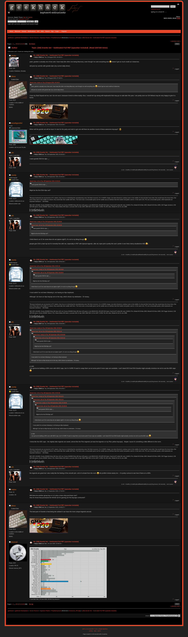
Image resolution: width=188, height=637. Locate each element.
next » (179, 41)
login (24, 17)
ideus (13, 76)
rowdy (13, 175)
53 (24, 44)
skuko (13, 56)
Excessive (72, 37)
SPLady (78, 37)
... (15, 44)
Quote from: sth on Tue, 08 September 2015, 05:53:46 (45, 393)
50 (18, 44)
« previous (173, 41)
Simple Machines (103, 629)
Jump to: (147, 615)
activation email (23, 19)
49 (16, 44)
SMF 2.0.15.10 (86, 629)
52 (22, 44)
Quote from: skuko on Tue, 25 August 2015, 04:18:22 (45, 82)
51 (20, 44)
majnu (13, 489)
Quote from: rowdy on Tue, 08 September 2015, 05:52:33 (46, 328)
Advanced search (155, 9)
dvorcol (14, 542)
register (30, 17)
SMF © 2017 (94, 629)
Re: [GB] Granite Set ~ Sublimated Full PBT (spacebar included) (56, 55)
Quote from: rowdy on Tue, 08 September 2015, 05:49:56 (46, 221)
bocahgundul (16, 123)
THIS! (178, 18)
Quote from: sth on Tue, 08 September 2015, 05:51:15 (45, 266)
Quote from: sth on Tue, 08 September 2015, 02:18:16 (45, 181)
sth (12, 153)
